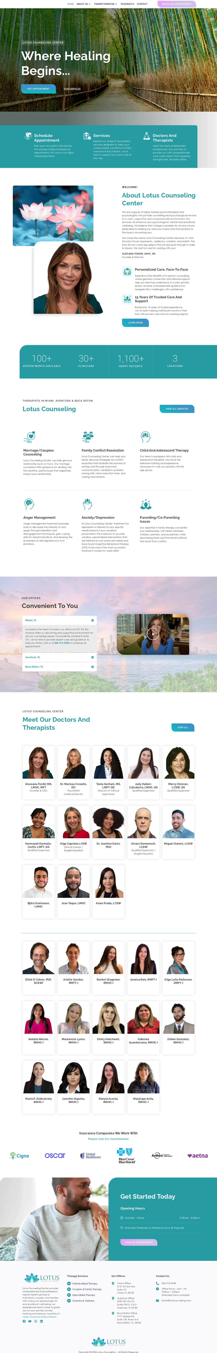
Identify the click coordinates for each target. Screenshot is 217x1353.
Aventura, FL (32, 662)
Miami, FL (31, 625)
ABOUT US (84, 7)
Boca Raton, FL (34, 672)
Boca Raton (49, 1320)
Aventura (35, 1320)
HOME (70, 7)
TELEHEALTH (127, 7)
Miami (26, 1320)
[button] (59, 625)
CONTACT (142, 7)
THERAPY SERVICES (106, 7)
